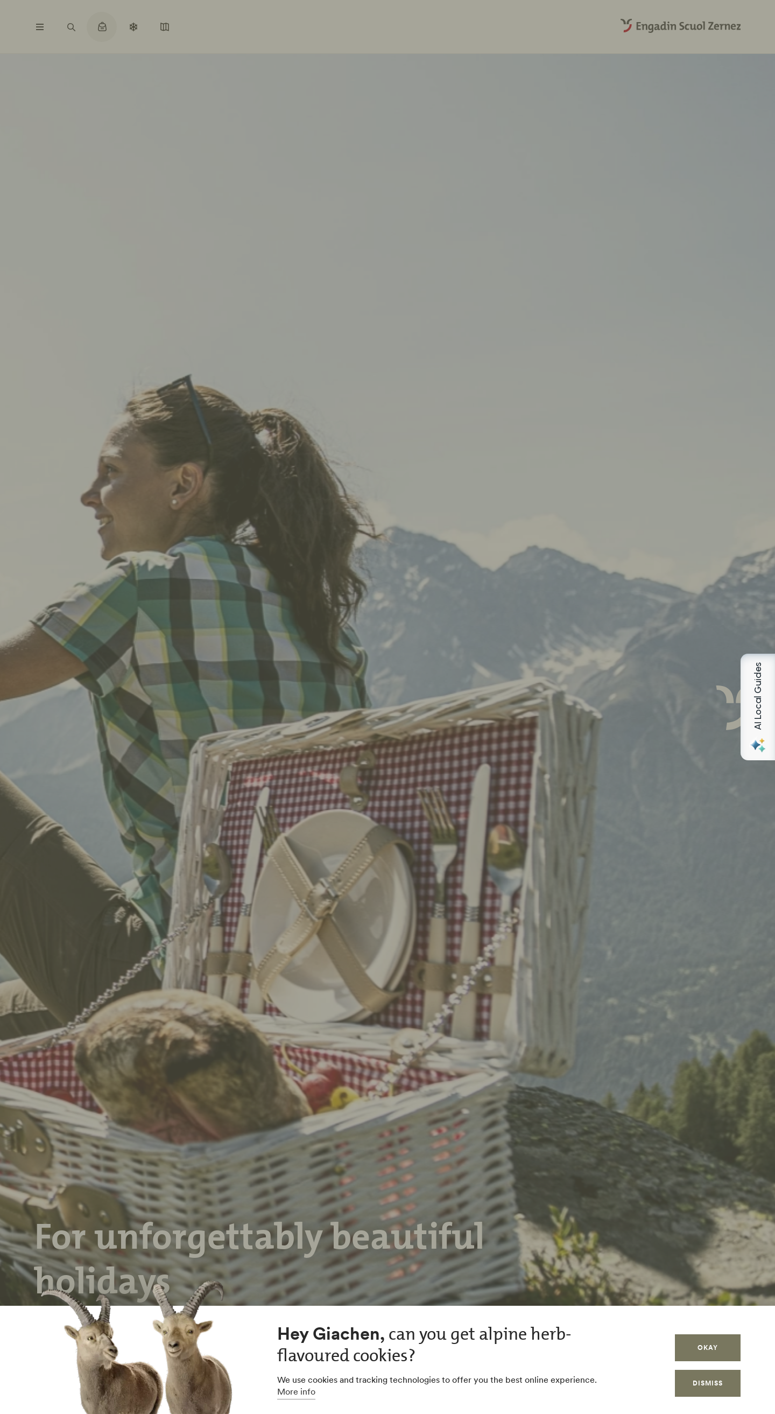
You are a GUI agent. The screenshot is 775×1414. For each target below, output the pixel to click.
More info (296, 1391)
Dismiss (708, 1383)
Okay (708, 1347)
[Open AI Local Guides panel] (758, 707)
